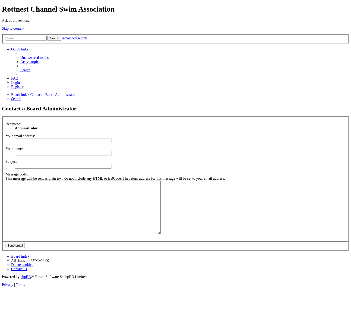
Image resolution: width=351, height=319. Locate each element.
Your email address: (20, 136)
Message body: (17, 174)
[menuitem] (34, 57)
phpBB (25, 287)
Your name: (14, 149)
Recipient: (13, 124)
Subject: (12, 161)
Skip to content (13, 28)
